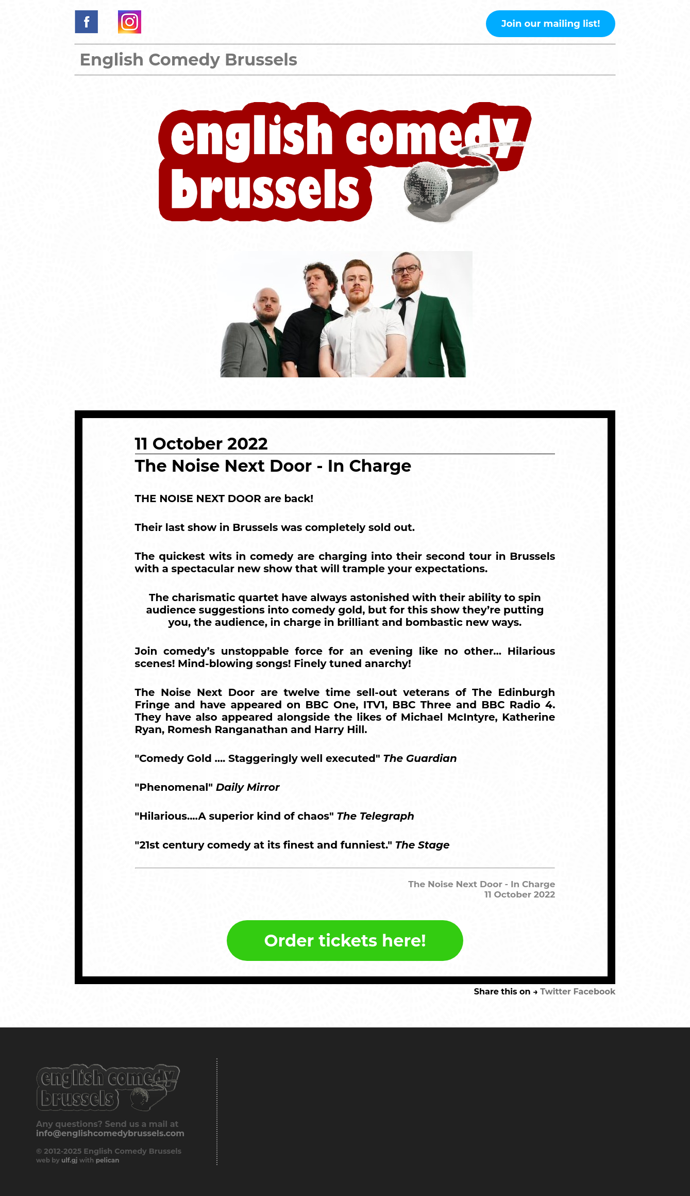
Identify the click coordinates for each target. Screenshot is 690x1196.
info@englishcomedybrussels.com (110, 1133)
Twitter (555, 991)
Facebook (595, 991)
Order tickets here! (345, 941)
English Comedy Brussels (188, 59)
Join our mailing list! (550, 23)
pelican (108, 1160)
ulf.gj (69, 1160)
